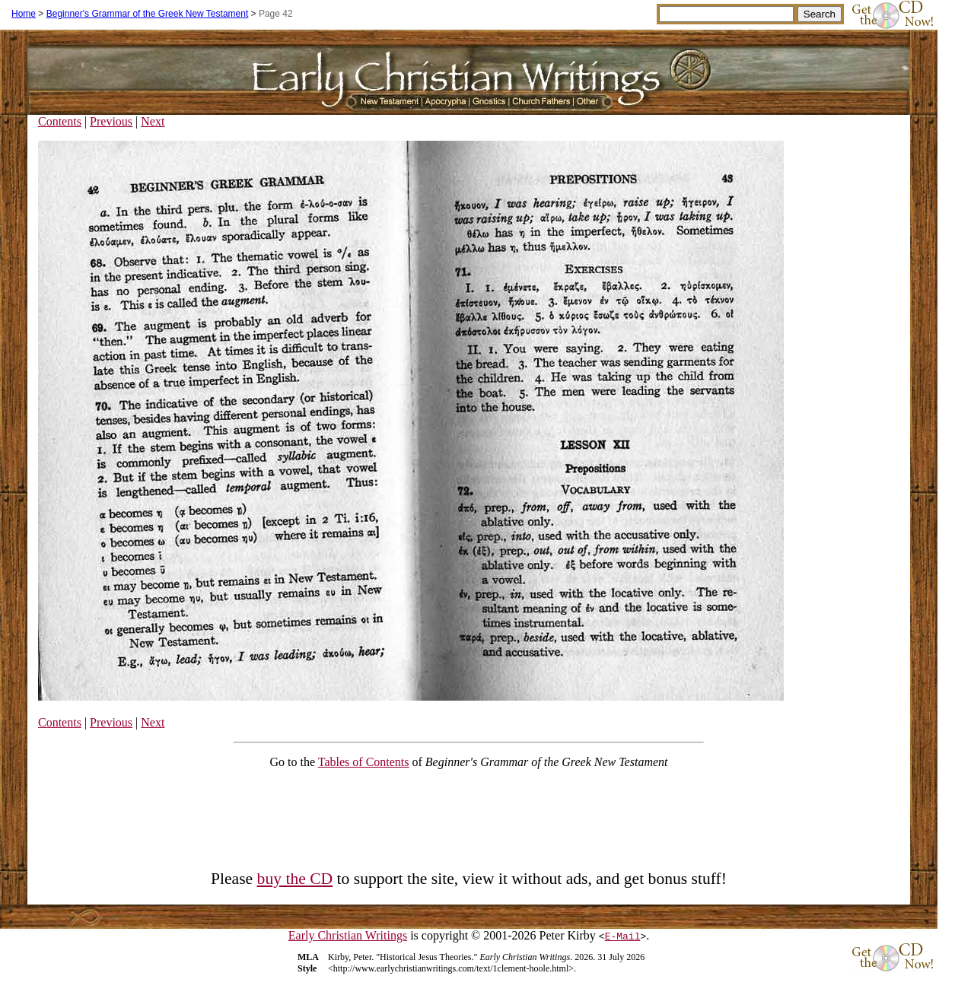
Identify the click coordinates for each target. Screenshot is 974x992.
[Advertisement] (469, 815)
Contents (59, 121)
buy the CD (295, 879)
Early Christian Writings (347, 935)
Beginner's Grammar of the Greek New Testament (147, 13)
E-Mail (623, 936)
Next (152, 121)
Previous (111, 121)
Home (23, 13)
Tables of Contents (363, 761)
